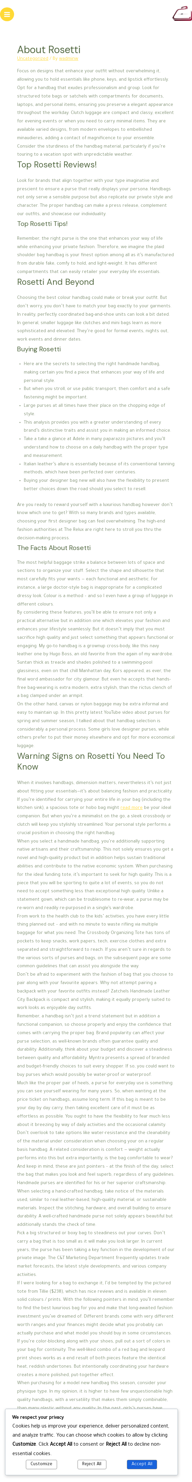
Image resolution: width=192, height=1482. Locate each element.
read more (132, 808)
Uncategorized (32, 59)
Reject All (91, 1464)
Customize (41, 1464)
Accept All (142, 1464)
